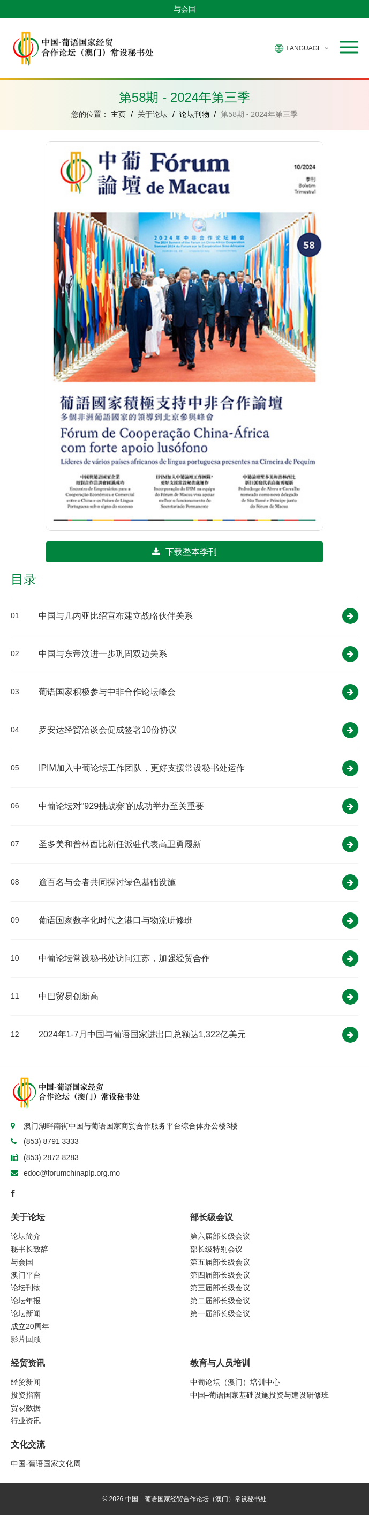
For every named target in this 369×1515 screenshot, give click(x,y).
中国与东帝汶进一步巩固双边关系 (103, 653)
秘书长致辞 (29, 1249)
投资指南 (26, 1395)
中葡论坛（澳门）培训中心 (235, 1382)
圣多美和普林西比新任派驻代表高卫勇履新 (120, 844)
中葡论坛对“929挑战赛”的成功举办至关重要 (121, 806)
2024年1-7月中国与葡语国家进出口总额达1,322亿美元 (142, 1034)
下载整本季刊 (184, 551)
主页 (118, 114)
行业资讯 (26, 1420)
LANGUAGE (302, 48)
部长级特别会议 (216, 1249)
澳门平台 (26, 1275)
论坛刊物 (194, 114)
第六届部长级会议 (220, 1236)
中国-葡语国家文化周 (46, 1463)
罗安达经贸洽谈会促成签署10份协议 (108, 729)
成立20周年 (30, 1326)
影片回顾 (26, 1339)
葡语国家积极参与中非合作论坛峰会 (107, 691)
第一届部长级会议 (220, 1313)
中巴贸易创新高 (69, 996)
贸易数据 (26, 1407)
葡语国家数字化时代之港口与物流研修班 (116, 920)
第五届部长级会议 (220, 1262)
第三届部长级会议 (220, 1287)
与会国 (185, 9)
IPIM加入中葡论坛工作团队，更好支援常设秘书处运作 (142, 768)
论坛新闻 (26, 1313)
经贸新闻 (26, 1382)
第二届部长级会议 (220, 1300)
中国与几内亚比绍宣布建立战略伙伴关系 (116, 615)
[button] (349, 47)
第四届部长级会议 (220, 1275)
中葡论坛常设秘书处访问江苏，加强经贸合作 (124, 958)
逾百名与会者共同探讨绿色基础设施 (107, 882)
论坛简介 (26, 1236)
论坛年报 (26, 1300)
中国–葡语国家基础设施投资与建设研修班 (259, 1395)
